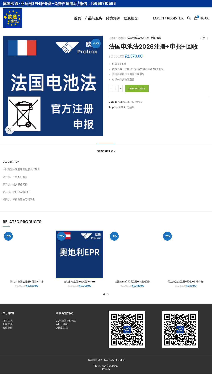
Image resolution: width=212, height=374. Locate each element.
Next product (208, 37)
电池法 (121, 37)
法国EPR (128, 101)
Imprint (120, 360)
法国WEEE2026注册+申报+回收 (132, 281)
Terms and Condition (106, 365)
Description (106, 151)
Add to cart (137, 88)
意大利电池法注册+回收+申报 (26, 281)
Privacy (106, 368)
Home (112, 37)
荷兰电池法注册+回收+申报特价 (185, 281)
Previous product (200, 37)
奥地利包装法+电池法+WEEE (79, 281)
